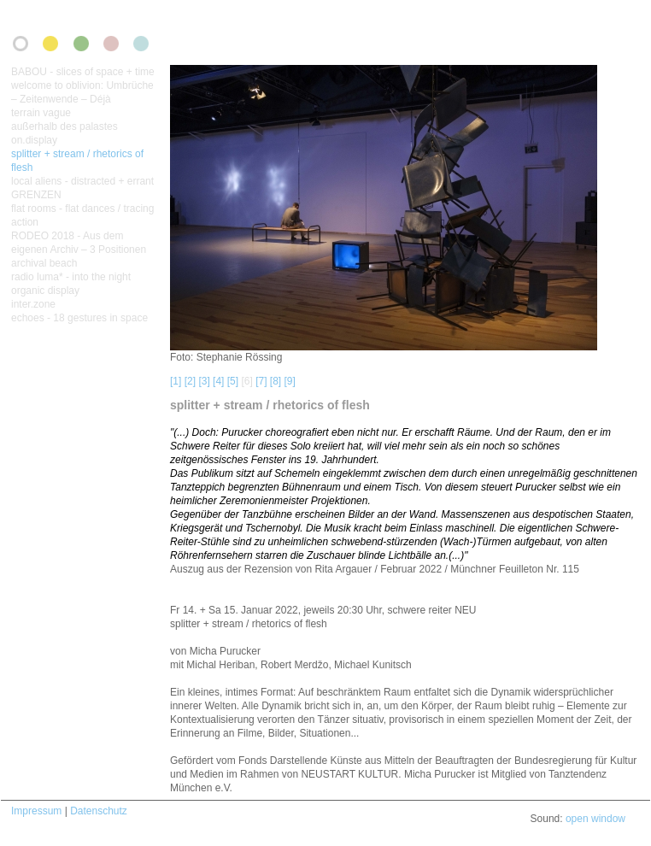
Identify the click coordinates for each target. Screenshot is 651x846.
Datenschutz (98, 811)
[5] (232, 381)
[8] (275, 381)
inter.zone (33, 304)
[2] (190, 381)
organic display (45, 291)
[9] (290, 381)
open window (595, 819)
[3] (203, 381)
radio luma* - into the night (71, 277)
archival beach (44, 263)
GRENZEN (36, 195)
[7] (261, 381)
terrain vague (41, 113)
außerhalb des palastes (64, 126)
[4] (218, 381)
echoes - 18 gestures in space (79, 318)
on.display (34, 140)
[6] (246, 381)
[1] (175, 381)
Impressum (36, 811)
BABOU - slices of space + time (83, 72)
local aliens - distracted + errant (82, 181)
